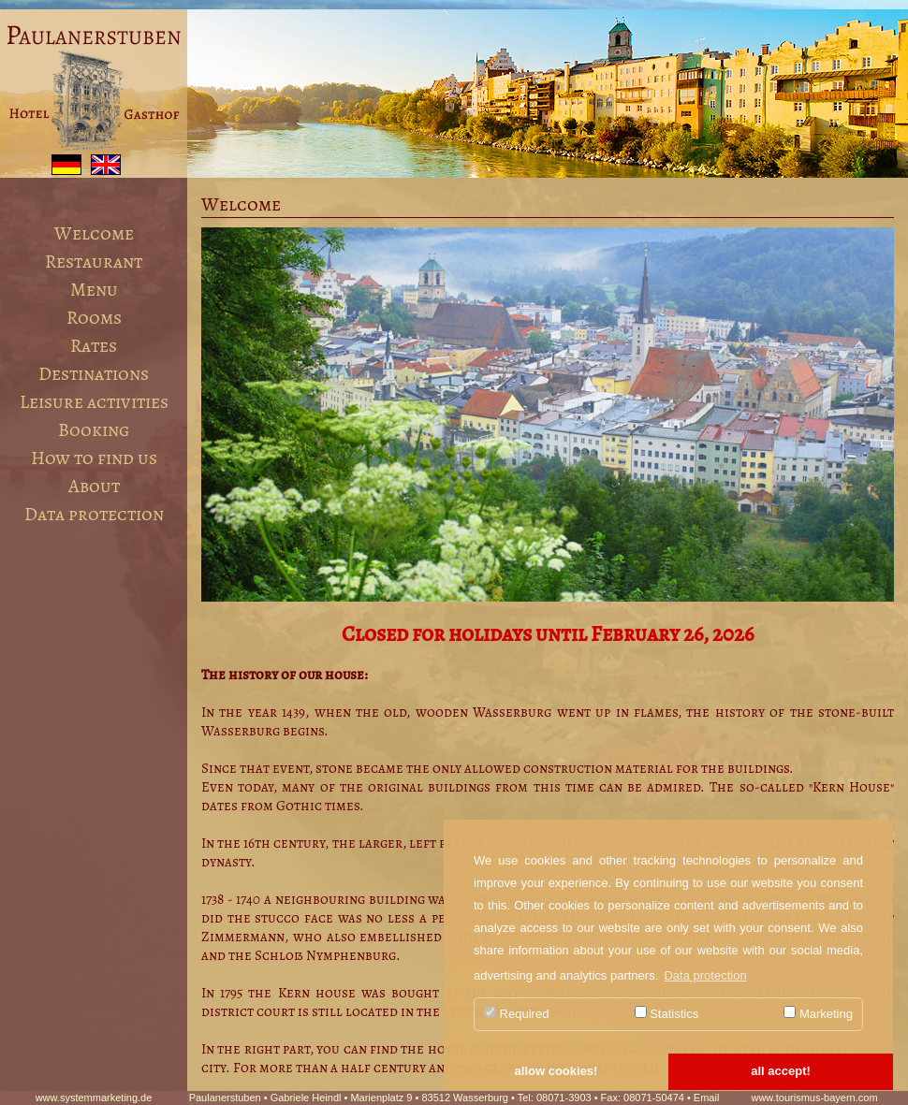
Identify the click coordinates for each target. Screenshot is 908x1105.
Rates (93, 345)
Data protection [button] (705, 975)
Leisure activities (94, 401)
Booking (93, 430)
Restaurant (93, 261)
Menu (94, 289)
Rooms (94, 317)
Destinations (93, 373)
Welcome (94, 233)
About (94, 486)
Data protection (94, 514)
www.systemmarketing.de (94, 1097)
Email (707, 1097)
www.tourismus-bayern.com (814, 1097)
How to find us (94, 458)
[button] (556, 1072)
